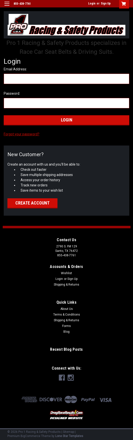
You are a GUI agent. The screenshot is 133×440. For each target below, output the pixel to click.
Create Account (32, 202)
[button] (66, 415)
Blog (66, 331)
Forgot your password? (21, 134)
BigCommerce (30, 436)
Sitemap (68, 432)
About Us (66, 309)
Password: (12, 93)
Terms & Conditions (66, 314)
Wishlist (66, 273)
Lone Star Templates (69, 436)
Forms (66, 326)
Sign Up (106, 3)
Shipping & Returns (66, 284)
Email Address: (15, 69)
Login (91, 3)
